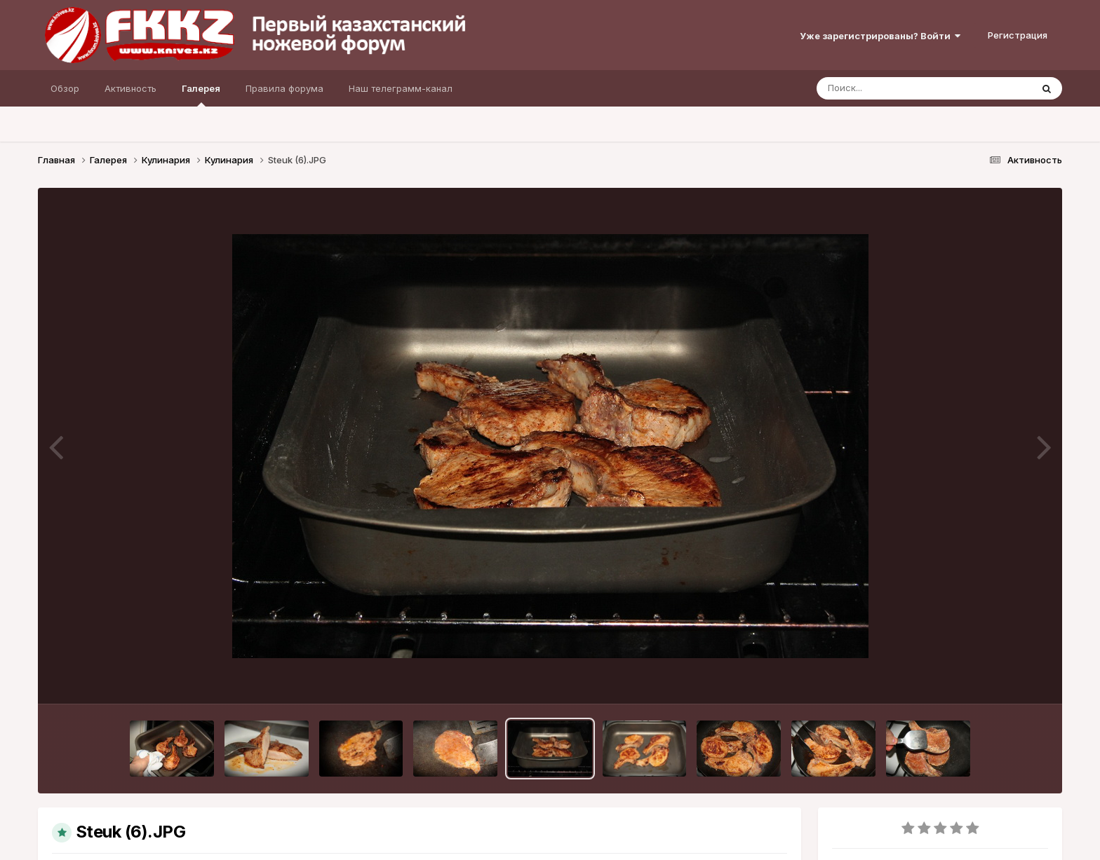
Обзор (65, 88)
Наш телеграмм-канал (400, 88)
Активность (130, 88)
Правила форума (284, 88)
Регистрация (1017, 35)
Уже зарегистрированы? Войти (880, 35)
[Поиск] (897, 88)
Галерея (201, 95)
